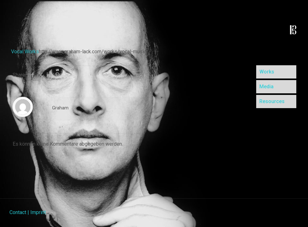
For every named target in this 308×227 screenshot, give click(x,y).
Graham (60, 108)
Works (266, 72)
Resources (272, 101)
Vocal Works (25, 52)
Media (266, 87)
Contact (17, 212)
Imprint (38, 212)
